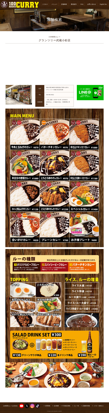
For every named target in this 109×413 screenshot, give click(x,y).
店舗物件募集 (86, 405)
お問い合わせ (91, 4)
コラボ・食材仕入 (99, 405)
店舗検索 (64, 4)
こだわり (45, 4)
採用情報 (47, 405)
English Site (103, 4)
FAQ (81, 4)
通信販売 (74, 4)
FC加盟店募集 (66, 405)
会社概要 (56, 405)
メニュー (54, 4)
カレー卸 (76, 405)
